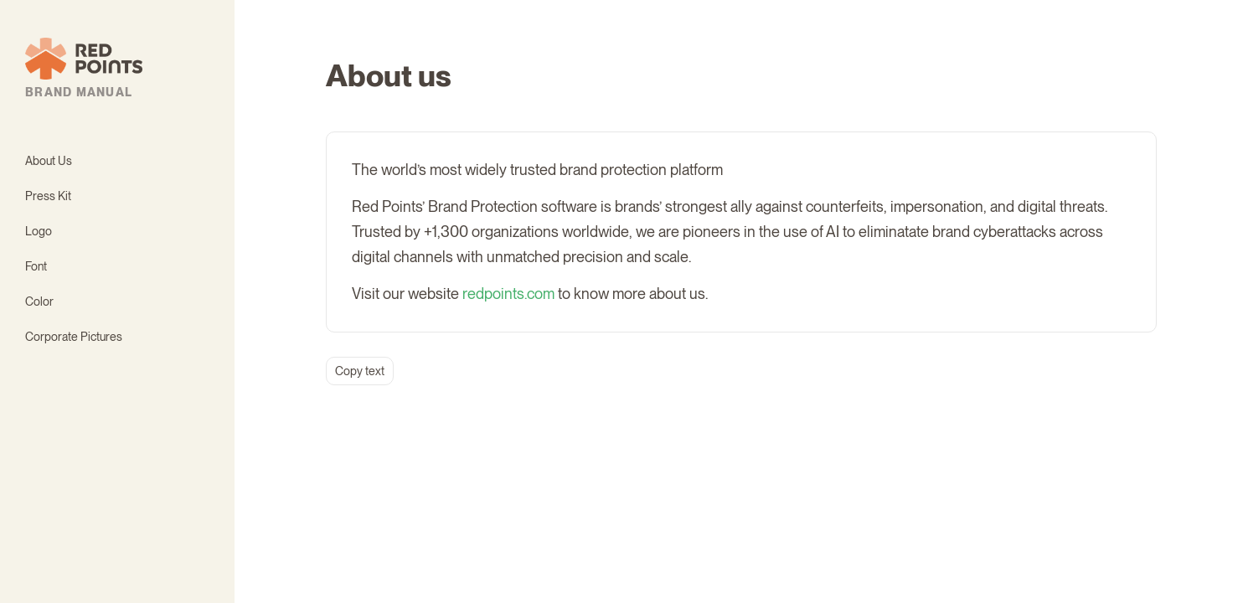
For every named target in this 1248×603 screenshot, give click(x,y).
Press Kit (48, 196)
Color (39, 301)
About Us (48, 161)
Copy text (359, 371)
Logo (38, 231)
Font (36, 266)
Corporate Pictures (73, 336)
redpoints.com (508, 293)
